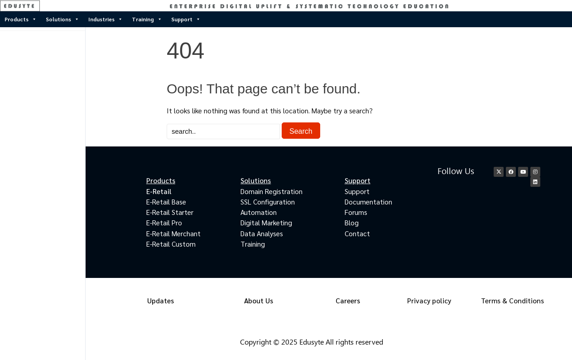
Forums (356, 212)
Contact (357, 233)
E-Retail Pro (164, 222)
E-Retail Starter (169, 212)
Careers (348, 300)
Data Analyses (261, 233)
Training (147, 19)
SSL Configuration (267, 201)
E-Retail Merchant (173, 233)
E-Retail (159, 191)
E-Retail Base (166, 201)
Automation (258, 212)
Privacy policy (429, 300)
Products (21, 19)
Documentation (368, 201)
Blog (352, 222)
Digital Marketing (266, 222)
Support (186, 19)
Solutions (62, 19)
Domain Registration (271, 191)
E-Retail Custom (171, 243)
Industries (105, 19)
